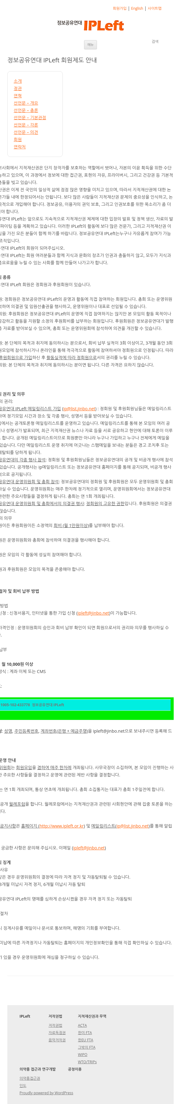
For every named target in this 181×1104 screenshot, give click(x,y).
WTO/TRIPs (87, 1061)
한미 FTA (85, 1032)
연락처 (20, 147)
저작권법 (55, 1025)
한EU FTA (85, 1040)
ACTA (82, 1025)
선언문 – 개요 (26, 103)
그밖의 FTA (86, 1047)
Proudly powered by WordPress (46, 1092)
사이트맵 (154, 8)
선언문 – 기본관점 (30, 117)
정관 (18, 88)
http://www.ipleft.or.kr (62, 826)
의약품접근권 (30, 1078)
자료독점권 (57, 1032)
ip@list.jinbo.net (79, 408)
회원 (18, 139)
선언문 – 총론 (26, 110)
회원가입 (119, 8)
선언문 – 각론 (26, 125)
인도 (23, 1085)
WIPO (82, 1054)
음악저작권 (57, 1040)
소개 (18, 81)
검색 (154, 41)
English (137, 8)
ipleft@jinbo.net (93, 613)
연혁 (18, 96)
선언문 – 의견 (26, 132)
